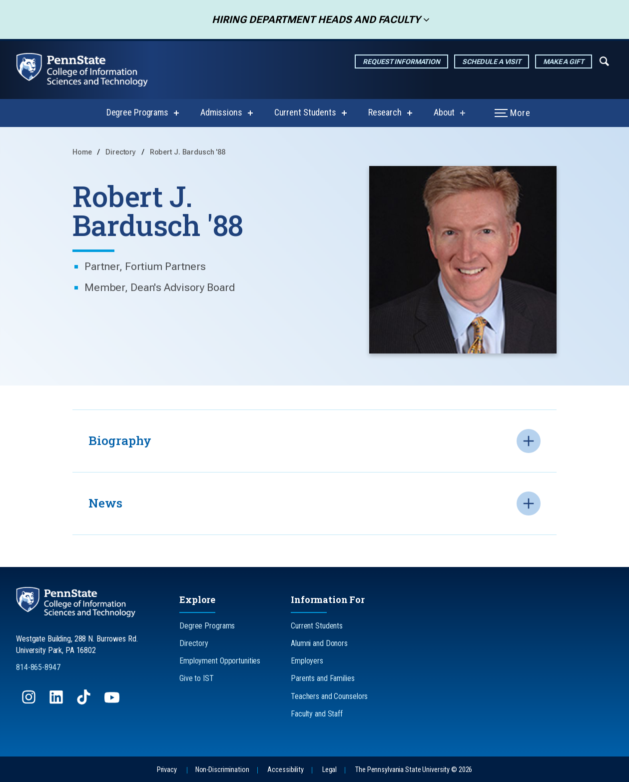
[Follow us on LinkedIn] (57, 701)
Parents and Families (323, 678)
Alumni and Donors (319, 643)
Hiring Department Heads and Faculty (313, 19)
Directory (121, 152)
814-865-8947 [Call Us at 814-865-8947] (38, 667)
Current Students (305, 112)
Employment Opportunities (219, 661)
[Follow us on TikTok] (84, 701)
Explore (197, 600)
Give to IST (196, 678)
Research (385, 112)
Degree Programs (137, 112)
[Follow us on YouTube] (112, 701)
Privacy (167, 770)
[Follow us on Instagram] (29, 701)
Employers (307, 661)
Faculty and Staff (317, 713)
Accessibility (285, 770)
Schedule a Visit (491, 62)
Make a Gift (563, 62)
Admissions (221, 112)
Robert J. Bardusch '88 (187, 152)
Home (82, 152)
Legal (329, 770)
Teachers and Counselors (329, 696)
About (444, 112)
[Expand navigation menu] (604, 60)
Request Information (401, 62)
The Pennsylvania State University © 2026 (413, 770)
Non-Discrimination (222, 770)
